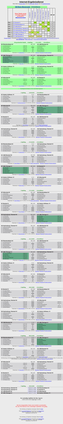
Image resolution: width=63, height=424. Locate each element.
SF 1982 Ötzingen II (18, 34)
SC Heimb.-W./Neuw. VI (19, 32)
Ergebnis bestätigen (48, 52)
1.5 (30, 26)
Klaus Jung (21, 63)
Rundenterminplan (46, 3)
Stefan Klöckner (21, 137)
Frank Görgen (41, 410)
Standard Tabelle (7, 38)
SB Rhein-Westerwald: (22, 7)
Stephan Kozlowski (21, 102)
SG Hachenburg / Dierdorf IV (20, 30)
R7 (58, 38)
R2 (48, 38)
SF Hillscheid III (17, 26)
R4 (52, 38)
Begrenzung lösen (20, 17)
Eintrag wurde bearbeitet (43, 125)
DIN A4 (36, 3)
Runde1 (45, 38)
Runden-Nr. (21, 38)
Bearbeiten (42, 52)
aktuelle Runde (40, 38)
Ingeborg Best (21, 113)
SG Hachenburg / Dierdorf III (20, 28)
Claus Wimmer (21, 85)
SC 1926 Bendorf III (18, 36)
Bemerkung (38, 52)
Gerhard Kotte (21, 52)
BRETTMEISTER (28, 39)
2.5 (46, 22)
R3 (50, 38)
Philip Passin (21, 74)
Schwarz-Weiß (22, 3)
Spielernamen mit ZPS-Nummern (40, 39)
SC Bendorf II (16, 22)
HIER (42, 409)
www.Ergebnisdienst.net (26, 410)
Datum (25, 38)
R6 (56, 38)
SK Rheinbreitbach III (18, 24)
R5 (54, 38)
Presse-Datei (31, 3)
